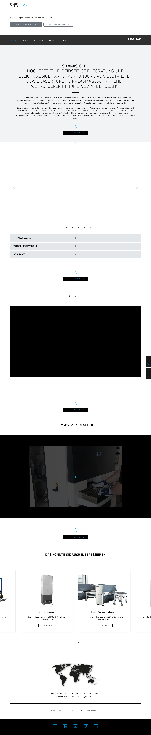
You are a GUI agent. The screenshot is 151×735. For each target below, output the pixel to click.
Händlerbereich (93, 711)
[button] (72, 642)
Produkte (13, 40)
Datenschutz (69, 711)
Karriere (51, 40)
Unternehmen (38, 40)
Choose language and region (58, 24)
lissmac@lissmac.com (86, 696)
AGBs (81, 711)
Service (25, 40)
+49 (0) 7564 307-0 (69, 696)
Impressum (56, 711)
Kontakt (63, 40)
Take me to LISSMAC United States (26, 24)
